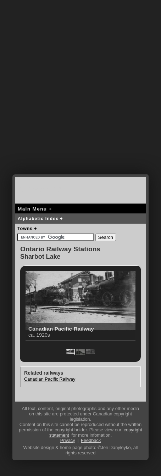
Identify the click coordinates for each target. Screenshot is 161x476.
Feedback (91, 440)
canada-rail (43, 189)
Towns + (27, 228)
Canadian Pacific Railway (49, 379)
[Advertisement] (80, 92)
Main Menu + (35, 209)
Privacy (67, 440)
